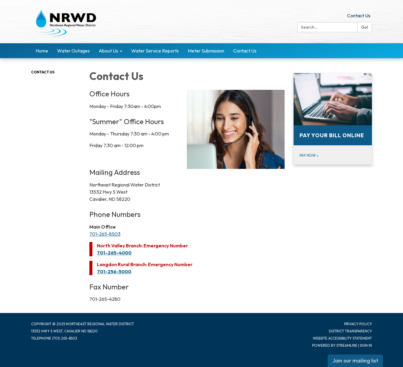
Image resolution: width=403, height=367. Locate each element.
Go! (364, 27)
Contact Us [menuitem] (245, 51)
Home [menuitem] (42, 51)
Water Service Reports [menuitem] (155, 51)
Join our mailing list (355, 360)
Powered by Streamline (334, 345)
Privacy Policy (358, 324)
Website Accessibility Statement (342, 338)
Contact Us (358, 15)
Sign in (366, 345)
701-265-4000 (114, 253)
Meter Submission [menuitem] (206, 51)
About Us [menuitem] (108, 51)
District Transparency (350, 331)
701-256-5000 (114, 272)
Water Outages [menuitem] (73, 51)
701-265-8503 (104, 234)
